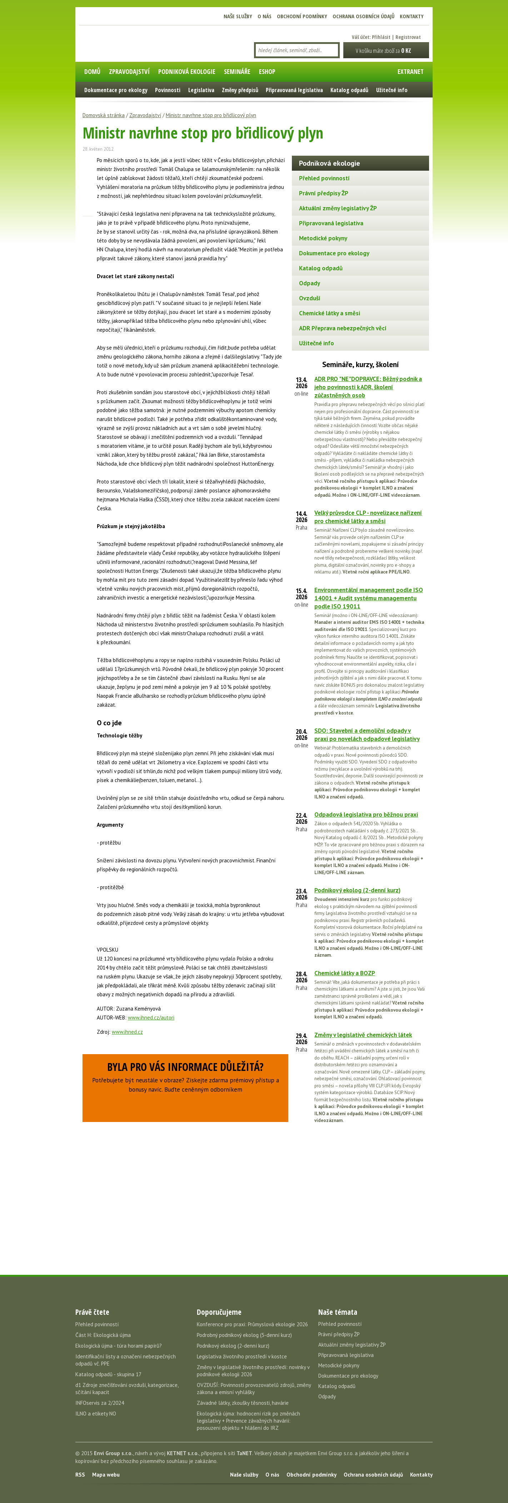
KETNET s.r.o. (183, 1453)
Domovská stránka (104, 115)
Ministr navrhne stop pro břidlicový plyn (211, 115)
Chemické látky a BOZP (344, 973)
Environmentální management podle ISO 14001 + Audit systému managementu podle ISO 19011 (368, 598)
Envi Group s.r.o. (113, 1453)
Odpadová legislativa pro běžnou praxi (366, 814)
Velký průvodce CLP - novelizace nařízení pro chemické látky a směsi (368, 517)
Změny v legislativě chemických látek (363, 1035)
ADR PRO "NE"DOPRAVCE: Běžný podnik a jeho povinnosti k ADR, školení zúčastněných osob (368, 387)
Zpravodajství (145, 115)
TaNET (244, 1453)
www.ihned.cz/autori (151, 1017)
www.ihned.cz (127, 1031)
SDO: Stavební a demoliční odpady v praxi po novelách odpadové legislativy (367, 735)
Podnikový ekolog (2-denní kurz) (357, 890)
